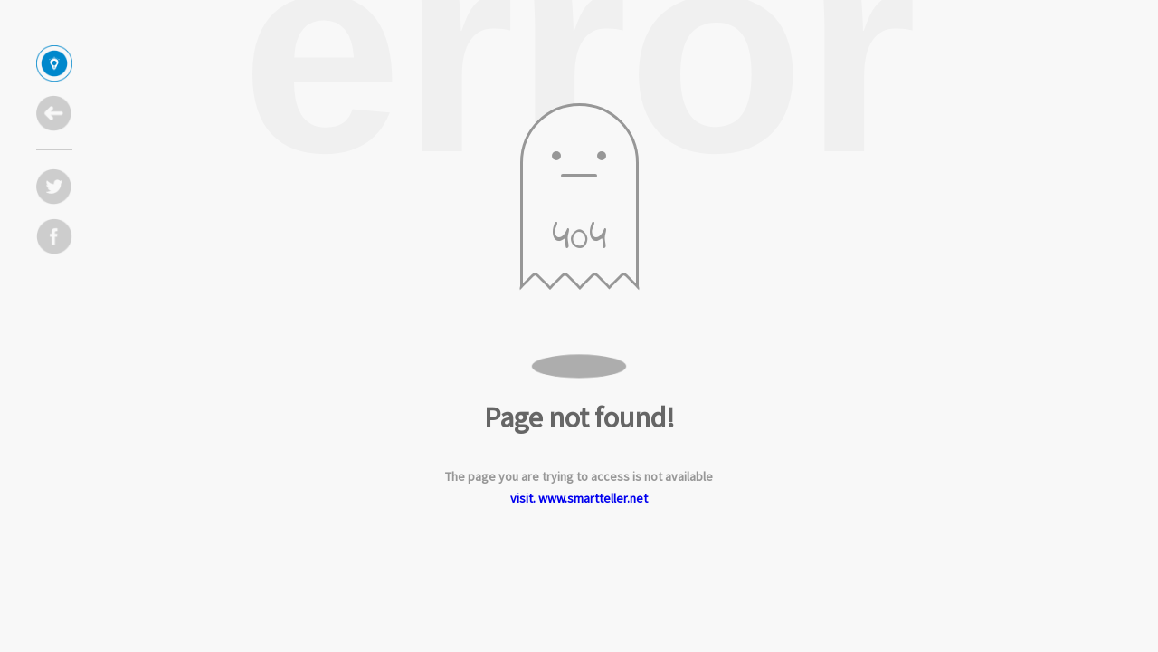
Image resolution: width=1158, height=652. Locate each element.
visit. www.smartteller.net (579, 498)
